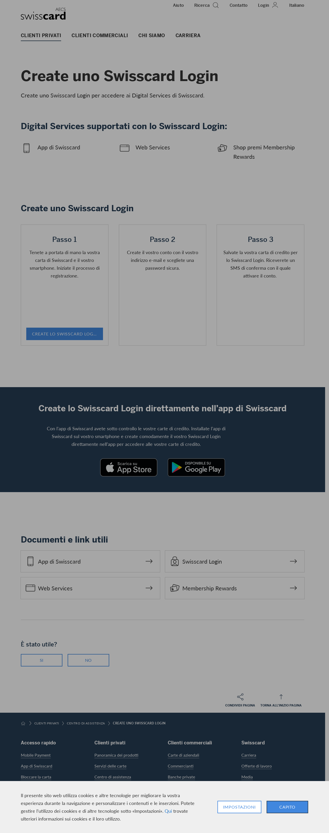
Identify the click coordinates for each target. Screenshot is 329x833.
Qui (168, 811)
